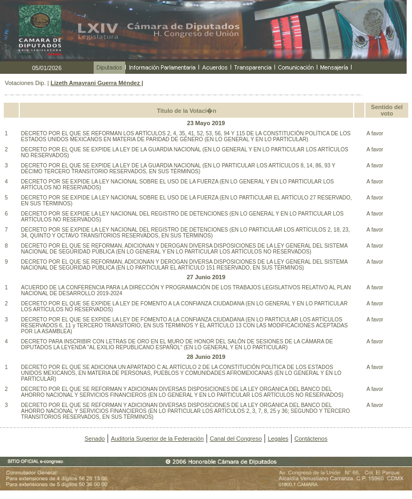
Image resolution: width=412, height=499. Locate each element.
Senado (95, 438)
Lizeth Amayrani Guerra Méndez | (96, 83)
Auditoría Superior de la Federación (157, 438)
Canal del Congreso (236, 438)
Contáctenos (310, 438)
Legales (278, 438)
